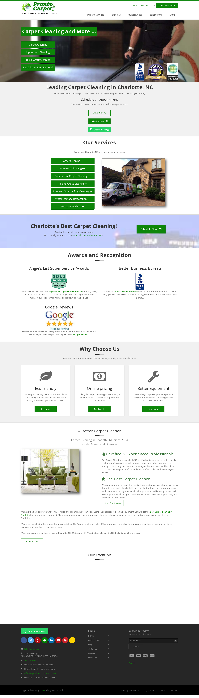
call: (141, 5)
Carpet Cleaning (95, 15)
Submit (136, 647)
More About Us (32, 541)
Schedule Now (99, 121)
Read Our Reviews (112, 503)
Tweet (132, 663)
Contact (92, 653)
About (153, 691)
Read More (45, 409)
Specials (116, 15)
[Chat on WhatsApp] (99, 129)
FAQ (90, 644)
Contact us (99, 112)
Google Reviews (80, 334)
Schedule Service (31, 649)
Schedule (92, 657)
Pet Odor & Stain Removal (38, 67)
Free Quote (167, 5)
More (172, 15)
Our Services (135, 15)
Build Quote (99, 409)
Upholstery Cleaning (38, 52)
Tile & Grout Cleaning (38, 59)
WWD (42, 690)
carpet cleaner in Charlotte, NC (87, 235)
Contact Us (156, 15)
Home (91, 636)
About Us (92, 649)
